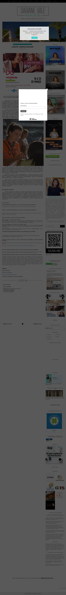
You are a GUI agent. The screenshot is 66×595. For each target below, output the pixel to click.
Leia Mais (34, 37)
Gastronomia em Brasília (34, 29)
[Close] (47, 89)
